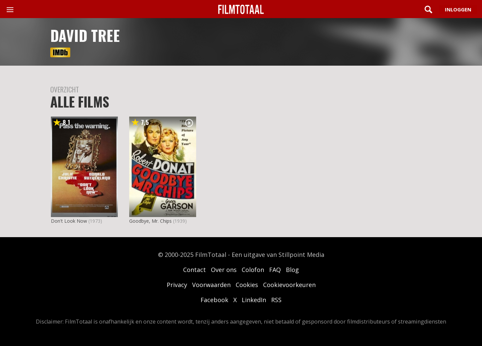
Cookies (247, 285)
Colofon (253, 270)
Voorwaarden (211, 285)
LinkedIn (254, 300)
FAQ (275, 270)
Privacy (177, 285)
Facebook (214, 300)
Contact (194, 270)
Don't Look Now (69, 221)
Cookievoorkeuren (289, 285)
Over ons (224, 270)
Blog (292, 270)
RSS (276, 300)
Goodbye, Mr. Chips (150, 221)
